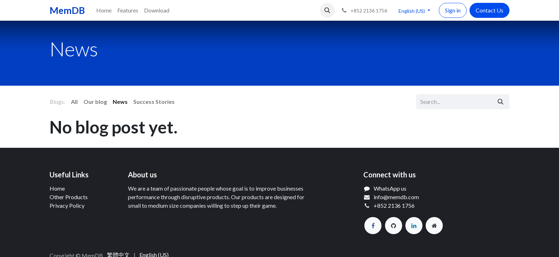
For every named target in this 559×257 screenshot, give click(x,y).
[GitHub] (393, 225)
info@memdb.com (396, 196)
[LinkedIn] (413, 225)
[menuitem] (103, 10)
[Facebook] (372, 225)
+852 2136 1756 (394, 205)
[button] (327, 10)
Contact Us (489, 10)
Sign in (453, 10)
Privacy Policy (67, 205)
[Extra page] (434, 225)
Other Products (69, 196)
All (74, 101)
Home (57, 188)
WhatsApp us (390, 188)
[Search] (500, 101)
